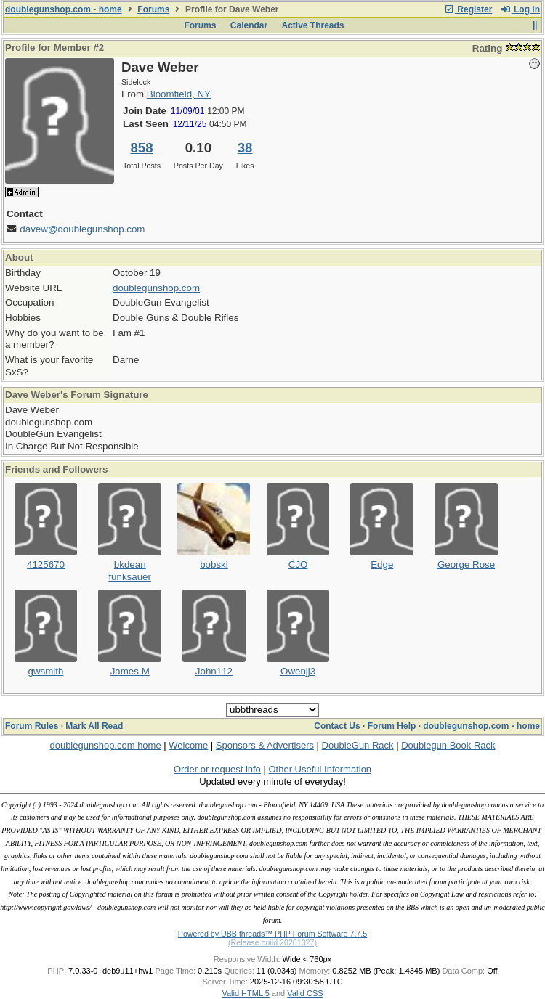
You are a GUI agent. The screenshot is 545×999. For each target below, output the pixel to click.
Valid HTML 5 (245, 993)
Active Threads (313, 25)
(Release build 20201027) (272, 942)
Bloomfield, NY (179, 94)
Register (468, 9)
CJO (298, 564)
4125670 (46, 564)
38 (245, 147)
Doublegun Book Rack (448, 745)
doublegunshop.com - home (63, 9)
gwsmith (46, 671)
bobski (214, 564)
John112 (214, 671)
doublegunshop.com (156, 287)
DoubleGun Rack (358, 745)
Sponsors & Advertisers (265, 745)
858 (141, 147)
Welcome (188, 745)
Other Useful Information (319, 769)
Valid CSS (305, 993)
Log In (520, 9)
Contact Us (337, 726)
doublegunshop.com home (105, 745)
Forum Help (392, 726)
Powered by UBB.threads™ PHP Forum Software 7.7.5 (272, 933)
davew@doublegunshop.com (82, 229)
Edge (382, 564)
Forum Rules (31, 726)
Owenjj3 (297, 671)
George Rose (466, 564)
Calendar (248, 25)
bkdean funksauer (129, 570)
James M (130, 671)
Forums (153, 9)
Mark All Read (94, 726)
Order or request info (217, 769)
